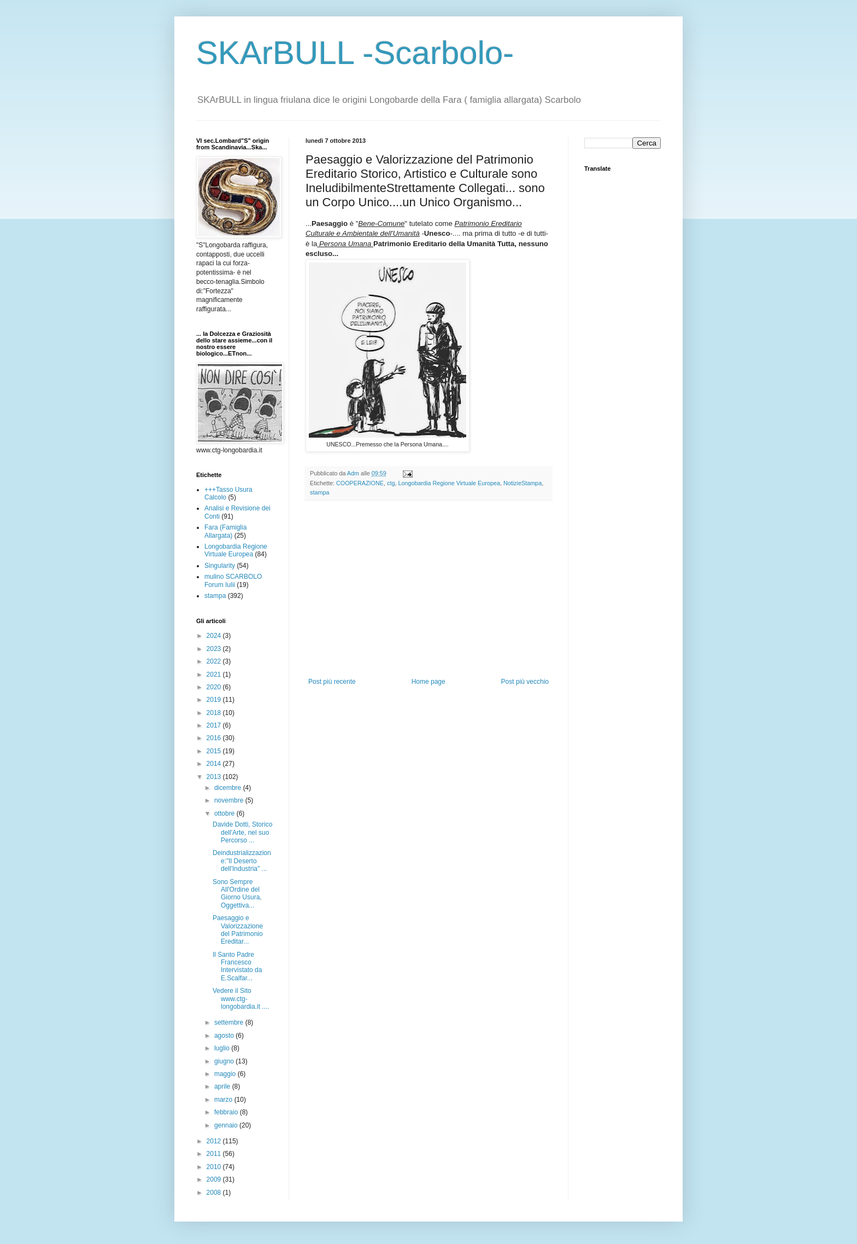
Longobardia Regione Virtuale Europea (449, 483)
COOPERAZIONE (360, 483)
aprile (223, 1086)
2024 (215, 636)
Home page (428, 681)
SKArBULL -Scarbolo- (355, 52)
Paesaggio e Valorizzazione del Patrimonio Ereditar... (238, 929)
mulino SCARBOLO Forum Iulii (233, 580)
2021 (215, 674)
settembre (229, 1022)
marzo (224, 1099)
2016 (215, 738)
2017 (215, 725)
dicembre (228, 788)
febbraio (227, 1112)
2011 (215, 1154)
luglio (222, 1048)
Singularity (219, 565)
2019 (215, 700)
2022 (215, 661)
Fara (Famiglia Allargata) (225, 531)
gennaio (226, 1125)
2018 (215, 713)
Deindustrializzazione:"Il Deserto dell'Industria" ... (242, 861)
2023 (215, 649)
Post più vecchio (525, 681)
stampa (319, 492)
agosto (225, 1035)
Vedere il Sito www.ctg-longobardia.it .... (241, 998)
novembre (229, 800)
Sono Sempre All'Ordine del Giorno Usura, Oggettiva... (237, 893)
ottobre (225, 813)
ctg (391, 483)
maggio (226, 1074)
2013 (215, 777)
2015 (215, 751)
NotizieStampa (522, 483)
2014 (215, 764)
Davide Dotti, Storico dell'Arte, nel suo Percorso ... (242, 832)
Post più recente (332, 681)
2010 (215, 1167)
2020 (215, 687)
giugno (225, 1061)
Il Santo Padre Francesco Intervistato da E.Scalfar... (237, 966)
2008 (215, 1192)
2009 (215, 1179)
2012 (215, 1141)
